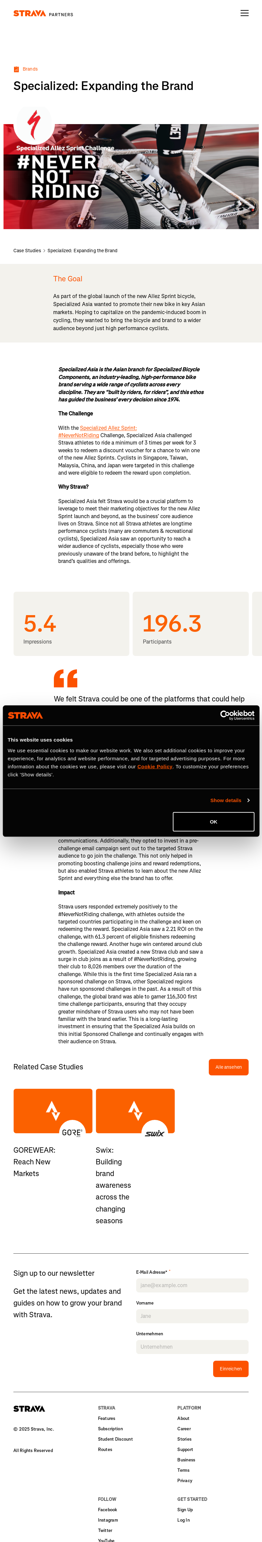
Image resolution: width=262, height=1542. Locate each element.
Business (186, 1460)
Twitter (105, 1530)
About (183, 1418)
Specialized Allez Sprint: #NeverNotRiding (97, 431)
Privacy (184, 1480)
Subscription (110, 1429)
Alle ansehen (228, 1067)
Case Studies (27, 251)
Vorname (145, 1303)
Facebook (107, 1510)
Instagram (108, 1520)
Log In (183, 1520)
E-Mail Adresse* (153, 1272)
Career (184, 1429)
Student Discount (115, 1439)
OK (213, 821)
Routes (105, 1449)
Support (185, 1449)
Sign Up (185, 1510)
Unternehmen (149, 1334)
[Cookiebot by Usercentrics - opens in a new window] (225, 715)
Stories (184, 1439)
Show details (226, 800)
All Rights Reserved (33, 1450)
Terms (183, 1470)
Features (106, 1418)
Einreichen (231, 1369)
